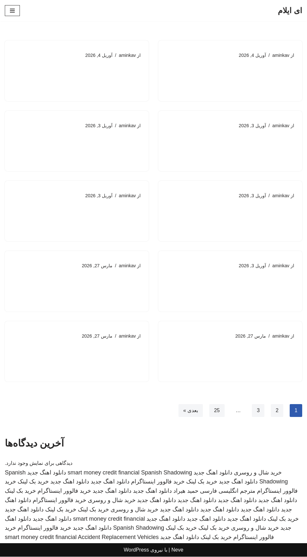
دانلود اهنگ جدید (213, 473)
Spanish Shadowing (166, 473)
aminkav (280, 55)
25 (217, 411)
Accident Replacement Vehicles (118, 538)
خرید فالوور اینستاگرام (158, 482)
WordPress (136, 550)
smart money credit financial (103, 473)
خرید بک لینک (201, 482)
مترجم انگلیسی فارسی (227, 491)
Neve (177, 550)
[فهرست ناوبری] (12, 10)
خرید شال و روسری (258, 473)
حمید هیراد (185, 491)
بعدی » (190, 411)
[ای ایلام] (290, 10)
